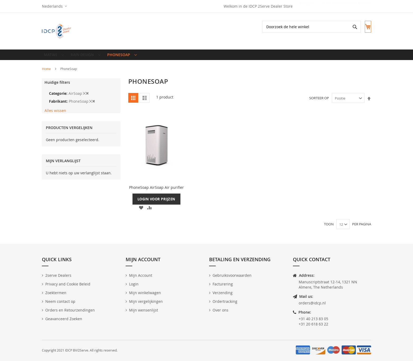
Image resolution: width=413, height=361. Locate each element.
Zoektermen (55, 292)
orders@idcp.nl (312, 302)
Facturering (223, 283)
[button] (54, 6)
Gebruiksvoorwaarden (232, 275)
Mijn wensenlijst (143, 310)
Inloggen (306, 6)
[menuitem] (53, 57)
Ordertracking (225, 301)
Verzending (223, 292)
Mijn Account (140, 275)
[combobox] (306, 27)
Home (47, 73)
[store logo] (57, 31)
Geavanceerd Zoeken (63, 318)
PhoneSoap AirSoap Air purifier (156, 191)
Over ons (220, 310)
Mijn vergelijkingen (146, 301)
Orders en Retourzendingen (70, 310)
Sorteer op (319, 102)
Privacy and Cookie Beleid (67, 283)
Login (134, 283)
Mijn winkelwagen (145, 292)
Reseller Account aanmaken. (346, 6)
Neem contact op (60, 301)
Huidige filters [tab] (57, 86)
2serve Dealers (58, 275)
